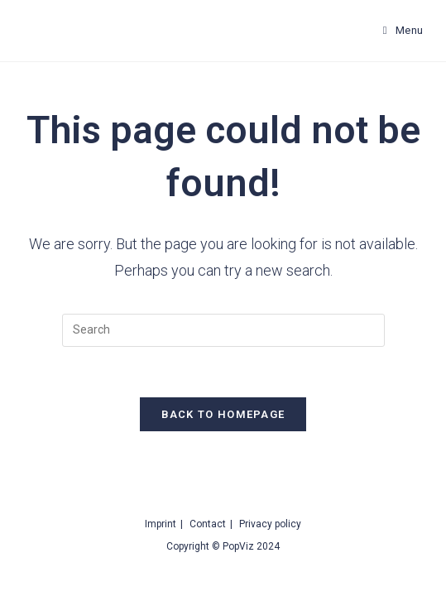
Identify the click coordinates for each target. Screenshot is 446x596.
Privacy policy (270, 524)
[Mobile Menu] (403, 30)
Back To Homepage (223, 414)
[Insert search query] (223, 330)
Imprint (160, 524)
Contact (207, 524)
